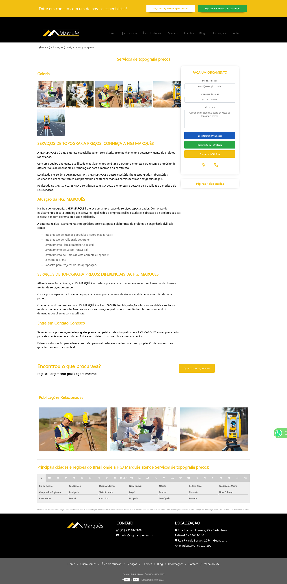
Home (111, 33)
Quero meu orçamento (197, 368)
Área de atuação (153, 33)
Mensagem (210, 106)
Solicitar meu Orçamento (210, 135)
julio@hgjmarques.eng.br (135, 535)
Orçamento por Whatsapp (209, 144)
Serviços (173, 33)
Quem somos (129, 33)
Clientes (189, 33)
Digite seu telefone (210, 93)
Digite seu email (209, 80)
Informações (218, 33)
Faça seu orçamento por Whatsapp (222, 8)
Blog (202, 33)
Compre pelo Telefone (210, 154)
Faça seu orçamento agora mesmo (170, 8)
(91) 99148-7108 (129, 530)
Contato (236, 33)
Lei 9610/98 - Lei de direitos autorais (234, 509)
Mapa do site (212, 564)
